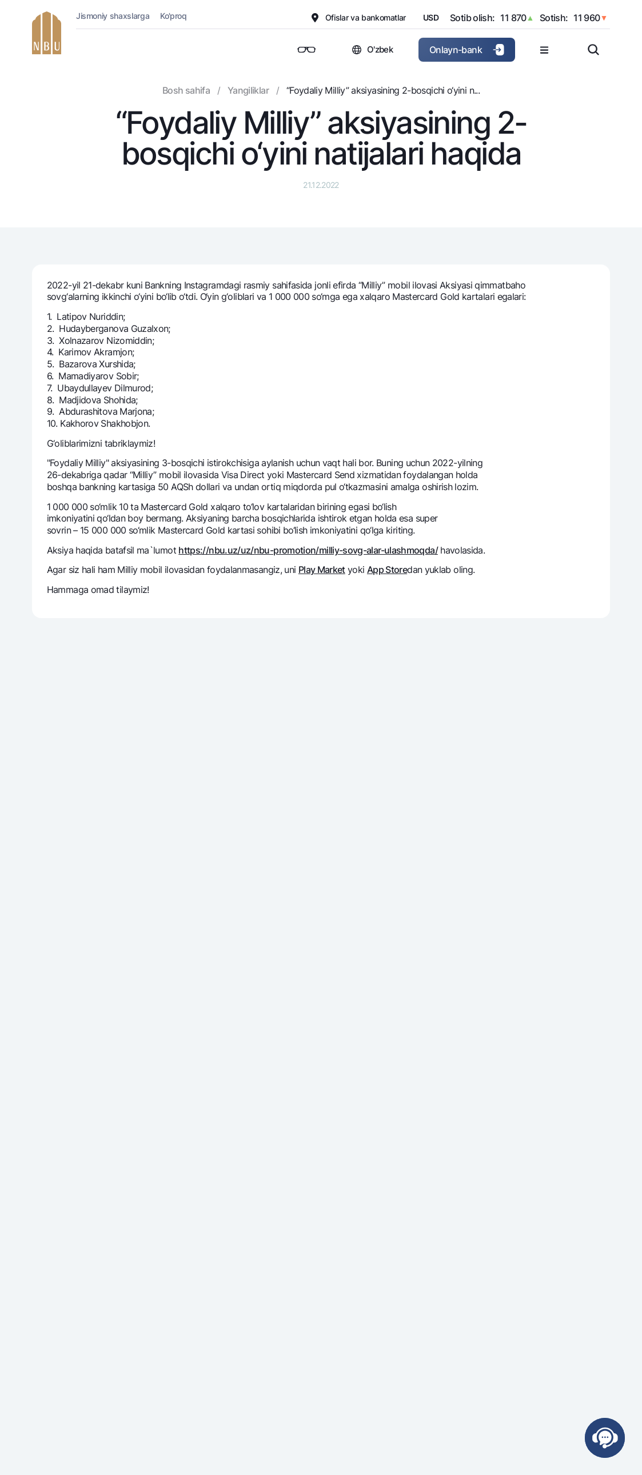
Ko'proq (173, 16)
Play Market (321, 569)
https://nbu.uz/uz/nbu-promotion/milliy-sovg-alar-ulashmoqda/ (308, 550)
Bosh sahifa (186, 90)
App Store (387, 569)
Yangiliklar (248, 90)
